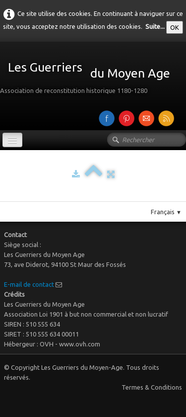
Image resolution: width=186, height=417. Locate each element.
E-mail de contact (29, 284)
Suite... (155, 26)
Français (166, 211)
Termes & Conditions (152, 387)
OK (174, 27)
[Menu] (12, 140)
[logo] (89, 74)
